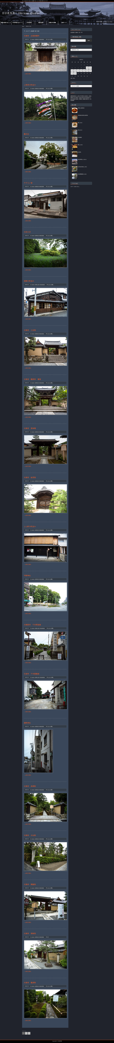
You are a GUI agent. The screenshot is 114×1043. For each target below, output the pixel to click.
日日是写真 (60, 1041)
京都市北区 (37, 39)
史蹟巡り (86, 96)
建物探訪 (74, 96)
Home (23, 26)
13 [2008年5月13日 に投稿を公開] (75, 70)
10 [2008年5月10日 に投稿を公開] (87, 67)
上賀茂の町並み (30, 85)
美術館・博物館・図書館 (80, 99)
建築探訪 (88, 97)
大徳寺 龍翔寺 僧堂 (32, 379)
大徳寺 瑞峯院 (30, 933)
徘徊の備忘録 (41, 39)
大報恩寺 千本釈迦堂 (32, 624)
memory (33, 39)
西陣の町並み (29, 281)
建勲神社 (27, 723)
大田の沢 (27, 232)
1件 (48, 937)
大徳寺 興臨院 (30, 884)
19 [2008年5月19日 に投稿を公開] (72, 73)
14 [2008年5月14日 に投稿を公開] (78, 70)
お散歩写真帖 (80, 96)
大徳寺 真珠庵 (30, 428)
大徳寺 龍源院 (30, 982)
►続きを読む (28, 73)
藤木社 (26, 134)
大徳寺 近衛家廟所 (31, 36)
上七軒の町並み (30, 526)
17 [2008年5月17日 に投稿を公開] (87, 70)
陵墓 (87, 99)
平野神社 (27, 575)
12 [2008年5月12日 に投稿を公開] (72, 70)
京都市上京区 (37, 284)
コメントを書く (50, 39)
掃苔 (85, 97)
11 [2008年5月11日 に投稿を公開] (90, 67)
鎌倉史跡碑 (81, 97)
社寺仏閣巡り (76, 97)
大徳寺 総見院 (30, 477)
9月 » (74, 78)
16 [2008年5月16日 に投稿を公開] (84, 70)
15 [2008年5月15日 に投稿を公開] (81, 70)
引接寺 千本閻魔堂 (31, 674)
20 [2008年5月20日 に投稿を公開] (75, 73)
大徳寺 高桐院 (30, 786)
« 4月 (71, 78)
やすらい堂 (28, 183)
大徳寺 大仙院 (30, 835)
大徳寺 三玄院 (30, 330)
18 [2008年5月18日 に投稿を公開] (90, 70)
